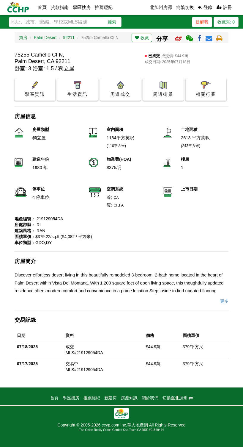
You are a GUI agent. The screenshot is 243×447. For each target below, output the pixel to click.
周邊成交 (120, 89)
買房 (23, 37)
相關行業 (206, 89)
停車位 (38, 189)
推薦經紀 (104, 7)
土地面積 (189, 129)
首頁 (42, 7)
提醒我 (202, 22)
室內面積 (115, 129)
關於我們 (150, 398)
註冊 (224, 7)
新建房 (110, 398)
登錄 (205, 7)
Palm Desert (45, 37)
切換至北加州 (177, 398)
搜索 (112, 22)
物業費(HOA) (119, 159)
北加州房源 (161, 7)
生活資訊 (77, 89)
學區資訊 (35, 89)
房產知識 (129, 398)
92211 (69, 37)
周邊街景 (163, 89)
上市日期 (189, 189)
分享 (162, 38)
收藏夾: (226, 22)
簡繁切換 (185, 7)
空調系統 (115, 189)
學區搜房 (82, 7)
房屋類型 (40, 129)
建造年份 (40, 159)
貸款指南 (60, 7)
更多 (224, 301)
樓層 (185, 159)
